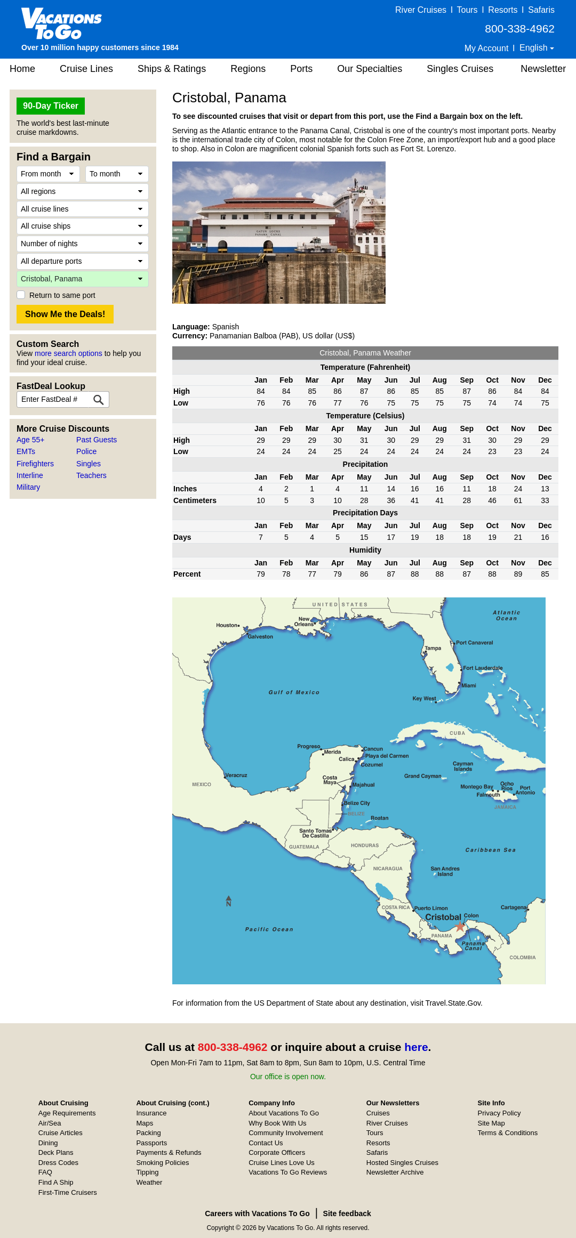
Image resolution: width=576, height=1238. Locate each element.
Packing (148, 1133)
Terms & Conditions (508, 1133)
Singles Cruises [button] (460, 68)
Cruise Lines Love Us (282, 1163)
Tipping (147, 1172)
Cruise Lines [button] (86, 68)
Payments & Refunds (168, 1152)
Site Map (491, 1123)
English (534, 47)
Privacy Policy (499, 1113)
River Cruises (420, 9)
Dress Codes (58, 1163)
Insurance (151, 1113)
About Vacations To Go (284, 1113)
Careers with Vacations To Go (257, 1213)
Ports (301, 68)
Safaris (541, 9)
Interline (30, 475)
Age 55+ (31, 439)
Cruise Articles (60, 1133)
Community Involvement (286, 1133)
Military (28, 487)
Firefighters (35, 463)
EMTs (26, 451)
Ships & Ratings (172, 68)
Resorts (502, 9)
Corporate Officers (277, 1152)
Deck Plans (56, 1152)
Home (22, 68)
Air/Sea (49, 1123)
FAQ (45, 1172)
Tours (467, 9)
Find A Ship (56, 1182)
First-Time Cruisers (67, 1192)
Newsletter (543, 68)
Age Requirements (67, 1113)
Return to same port (62, 295)
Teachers (91, 475)
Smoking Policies (162, 1163)
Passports (151, 1143)
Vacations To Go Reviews (288, 1172)
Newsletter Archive (395, 1172)
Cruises (378, 1113)
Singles (88, 463)
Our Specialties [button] (369, 68)
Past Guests (96, 439)
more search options (68, 353)
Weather (149, 1182)
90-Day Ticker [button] (50, 105)
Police (86, 451)
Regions (248, 68)
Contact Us (266, 1143)
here (416, 1047)
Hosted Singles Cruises (402, 1163)
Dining (48, 1143)
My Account (487, 48)
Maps (144, 1123)
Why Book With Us (277, 1123)
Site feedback (347, 1213)
